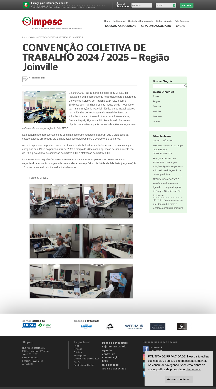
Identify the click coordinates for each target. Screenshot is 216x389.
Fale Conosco (182, 21)
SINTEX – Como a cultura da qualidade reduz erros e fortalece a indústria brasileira (168, 204)
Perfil (76, 346)
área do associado (114, 368)
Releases (157, 116)
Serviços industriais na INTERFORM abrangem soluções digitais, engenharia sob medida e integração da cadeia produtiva (168, 166)
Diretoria (78, 349)
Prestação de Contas (84, 365)
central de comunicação (110, 356)
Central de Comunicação (140, 21)
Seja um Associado (156, 26)
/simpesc (157, 350)
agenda (107, 350)
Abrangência (80, 355)
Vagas (180, 26)
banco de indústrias (115, 343)
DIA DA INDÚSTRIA (163, 140)
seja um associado (114, 346)
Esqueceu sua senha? (174, 5)
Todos (156, 96)
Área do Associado (122, 5)
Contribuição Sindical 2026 (87, 358)
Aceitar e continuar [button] (178, 379)
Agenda (168, 21)
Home (107, 21)
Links (159, 21)
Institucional (119, 21)
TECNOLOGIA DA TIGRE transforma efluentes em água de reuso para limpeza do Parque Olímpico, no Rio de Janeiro (167, 187)
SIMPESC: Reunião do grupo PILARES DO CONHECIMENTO (168, 149)
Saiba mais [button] (193, 369)
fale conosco (110, 365)
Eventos (157, 106)
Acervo (77, 362)
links (105, 361)
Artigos (156, 101)
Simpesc (53, 23)
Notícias (32, 37)
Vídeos (156, 121)
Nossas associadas (120, 26)
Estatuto (78, 352)
